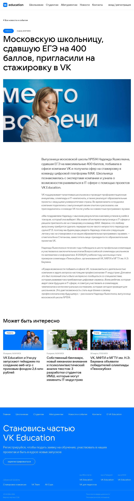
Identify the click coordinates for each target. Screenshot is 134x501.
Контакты (97, 4)
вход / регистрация (119, 5)
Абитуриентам (69, 4)
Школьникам (36, 4)
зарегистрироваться (19, 461)
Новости (85, 4)
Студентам (52, 4)
